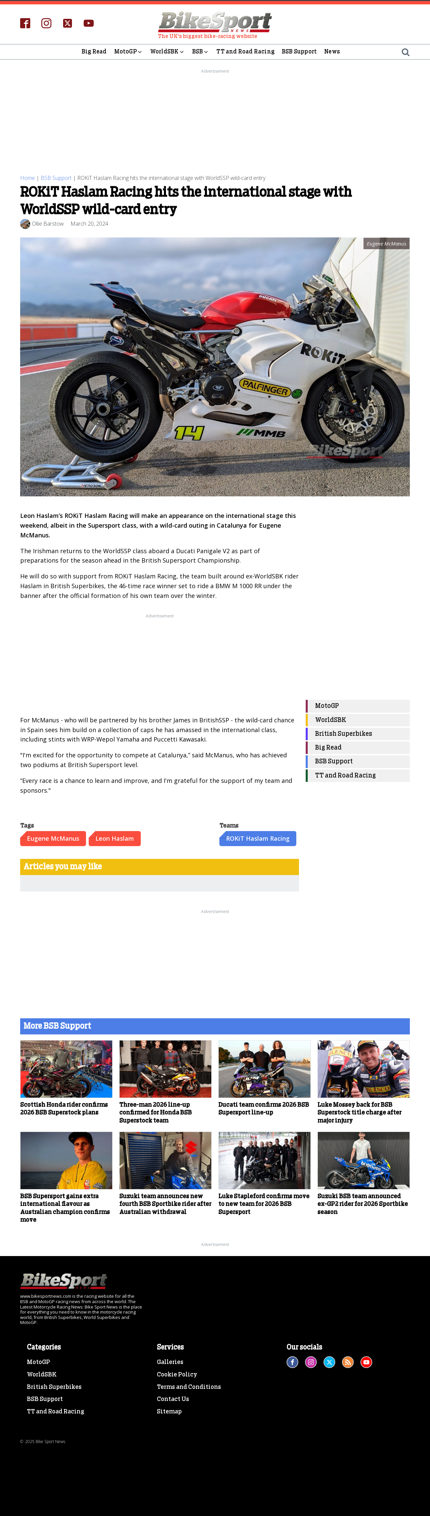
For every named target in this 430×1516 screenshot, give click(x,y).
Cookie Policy (177, 1375)
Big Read (94, 51)
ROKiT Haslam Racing (258, 838)
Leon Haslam (114, 838)
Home (27, 178)
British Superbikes (343, 734)
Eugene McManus (53, 838)
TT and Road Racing (245, 51)
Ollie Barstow (48, 223)
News (332, 51)
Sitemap (169, 1412)
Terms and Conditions (189, 1387)
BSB (200, 52)
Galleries (170, 1362)
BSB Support (299, 51)
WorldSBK (167, 52)
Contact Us (173, 1399)
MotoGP (128, 52)
